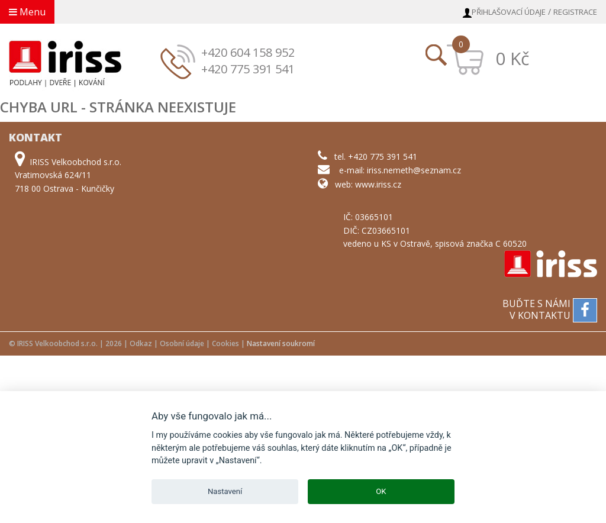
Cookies (225, 343)
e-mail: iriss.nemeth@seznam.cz (400, 170)
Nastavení (225, 491)
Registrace (575, 12)
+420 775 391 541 (248, 69)
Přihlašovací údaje (509, 12)
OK (381, 491)
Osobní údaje (182, 343)
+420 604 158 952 (248, 52)
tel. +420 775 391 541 (375, 156)
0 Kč (512, 58)
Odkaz (141, 343)
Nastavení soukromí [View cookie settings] (281, 343)
